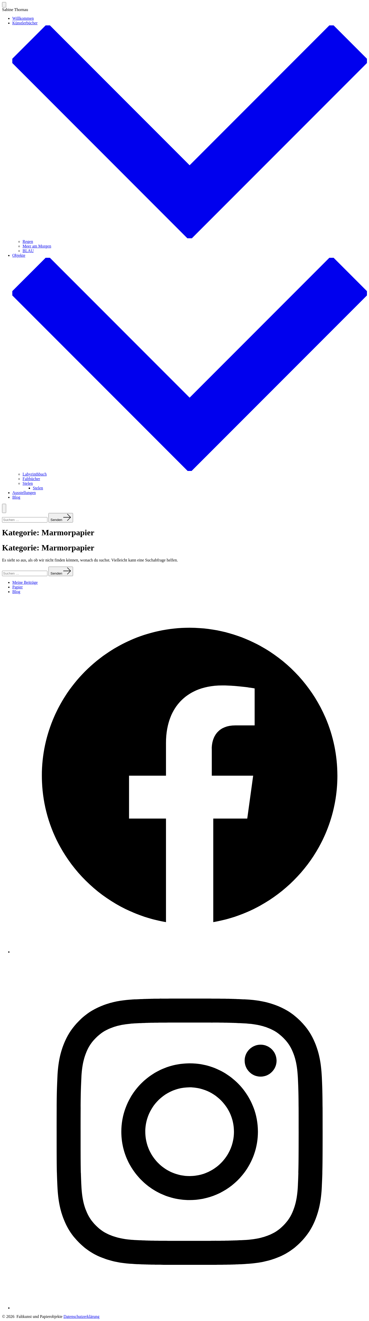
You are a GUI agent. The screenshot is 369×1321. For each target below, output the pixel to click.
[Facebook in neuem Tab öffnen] (189, 952)
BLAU (28, 251)
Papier (17, 587)
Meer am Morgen (37, 246)
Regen (28, 241)
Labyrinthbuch (35, 474)
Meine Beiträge (25, 582)
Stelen (28, 483)
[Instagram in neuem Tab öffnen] (189, 1308)
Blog (16, 497)
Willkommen (23, 18)
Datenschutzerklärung (81, 1316)
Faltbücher (31, 479)
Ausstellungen (24, 492)
